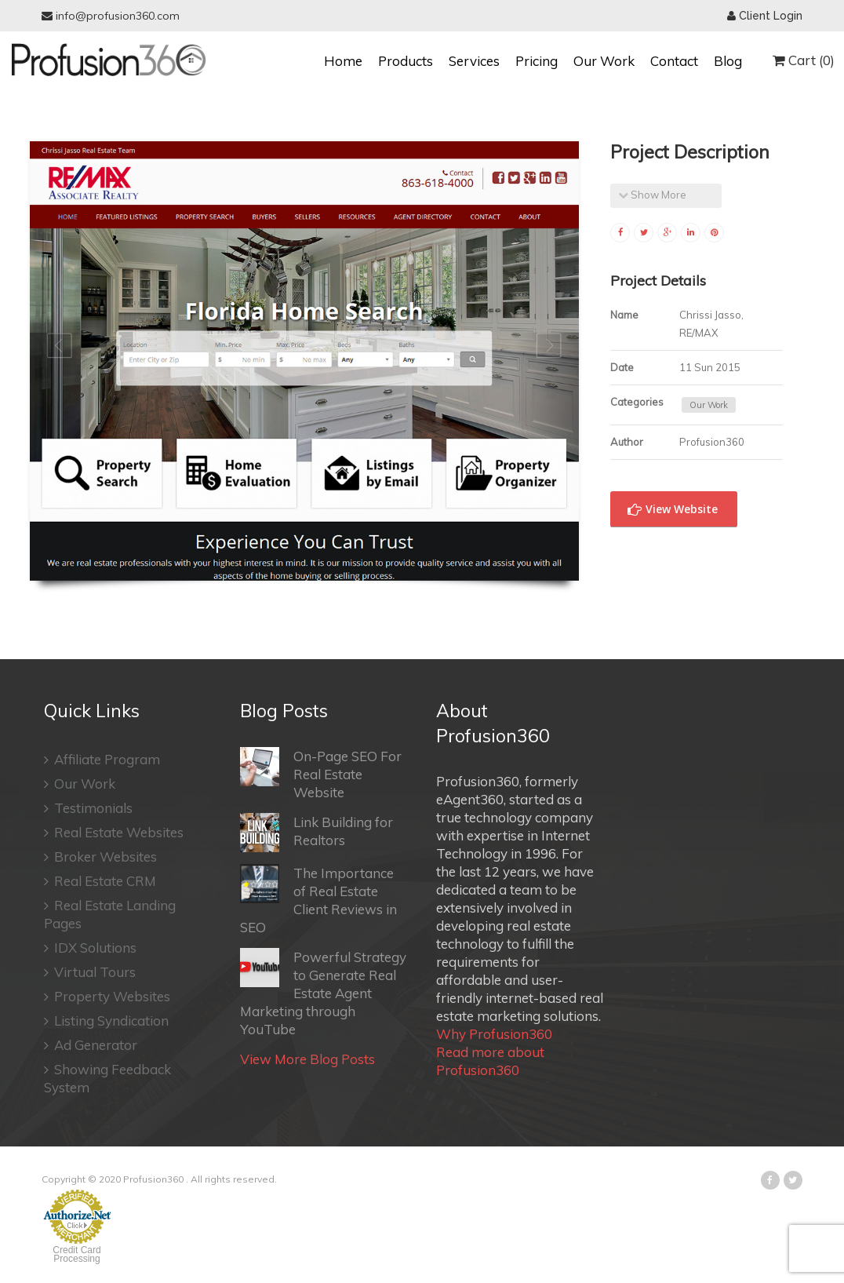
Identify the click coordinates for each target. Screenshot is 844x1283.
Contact (674, 61)
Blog (728, 61)
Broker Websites (100, 856)
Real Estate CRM (100, 881)
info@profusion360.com (111, 16)
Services (474, 61)
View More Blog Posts (307, 1059)
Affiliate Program (102, 759)
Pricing (536, 61)
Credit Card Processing (76, 1254)
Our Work (604, 61)
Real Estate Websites (114, 832)
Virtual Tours (90, 972)
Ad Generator (90, 1045)
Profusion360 (153, 1179)
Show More (652, 194)
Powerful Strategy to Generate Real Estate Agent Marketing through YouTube (323, 992)
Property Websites (107, 996)
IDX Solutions (90, 947)
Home (343, 61)
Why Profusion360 (494, 1034)
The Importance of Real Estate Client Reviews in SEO (318, 899)
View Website (673, 508)
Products (405, 61)
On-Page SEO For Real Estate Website (321, 773)
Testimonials (88, 808)
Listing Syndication (106, 1020)
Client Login (764, 15)
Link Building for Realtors (316, 832)
